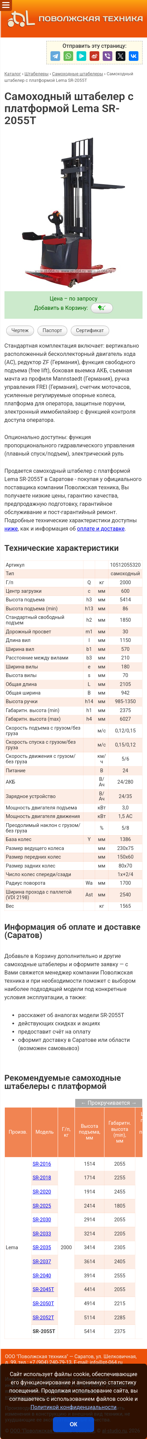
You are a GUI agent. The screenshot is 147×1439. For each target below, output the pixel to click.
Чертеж (20, 331)
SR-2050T (43, 1304)
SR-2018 (42, 1178)
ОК (73, 1424)
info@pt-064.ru (106, 1362)
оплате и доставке (101, 528)
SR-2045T (43, 1290)
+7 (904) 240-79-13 (50, 1362)
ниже (11, 528)
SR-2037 (42, 1262)
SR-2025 (42, 1206)
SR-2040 (42, 1276)
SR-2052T (43, 1318)
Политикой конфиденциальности (74, 1407)
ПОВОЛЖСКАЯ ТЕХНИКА (74, 18)
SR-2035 (42, 1248)
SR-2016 (42, 1164)
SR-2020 (42, 1192)
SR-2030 (42, 1220)
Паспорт (52, 331)
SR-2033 (42, 1234)
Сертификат (90, 331)
